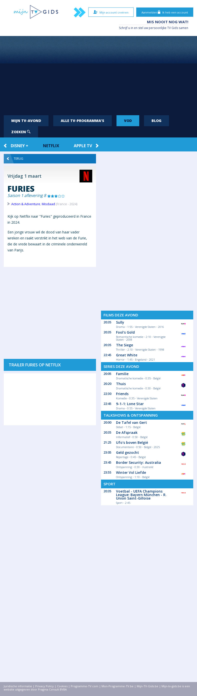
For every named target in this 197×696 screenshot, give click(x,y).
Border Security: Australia (138, 462)
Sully (120, 322)
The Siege (124, 345)
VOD (128, 120)
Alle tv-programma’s (82, 120)
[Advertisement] (98, 73)
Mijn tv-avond (26, 120)
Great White (126, 355)
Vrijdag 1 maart (25, 176)
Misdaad (48, 204)
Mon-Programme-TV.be (118, 686)
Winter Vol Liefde (131, 472)
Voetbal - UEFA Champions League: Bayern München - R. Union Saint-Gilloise (141, 495)
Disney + (19, 145)
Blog (157, 120)
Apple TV (83, 145)
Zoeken (20, 131)
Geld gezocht (127, 452)
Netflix (51, 145)
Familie (122, 373)
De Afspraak (127, 432)
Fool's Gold (125, 332)
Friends (122, 393)
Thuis (121, 383)
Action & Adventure (25, 204)
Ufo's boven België (132, 442)
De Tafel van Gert (131, 422)
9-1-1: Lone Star (130, 403)
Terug (15, 158)
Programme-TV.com (84, 686)
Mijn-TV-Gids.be (147, 686)
